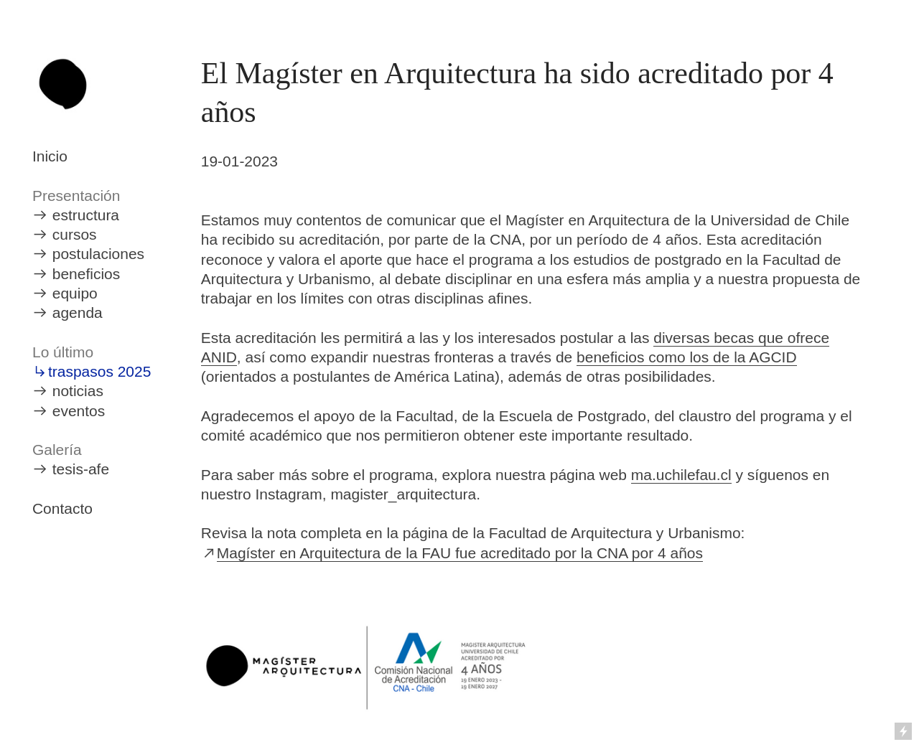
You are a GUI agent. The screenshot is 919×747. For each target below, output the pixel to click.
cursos (74, 234)
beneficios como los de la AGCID (687, 357)
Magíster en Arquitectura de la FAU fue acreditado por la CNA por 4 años (460, 553)
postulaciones (98, 253)
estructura (85, 215)
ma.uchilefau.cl (681, 474)
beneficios (86, 274)
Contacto (62, 508)
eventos (78, 411)
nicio (52, 156)
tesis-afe (80, 469)
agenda (77, 312)
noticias (77, 390)
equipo (75, 293)
